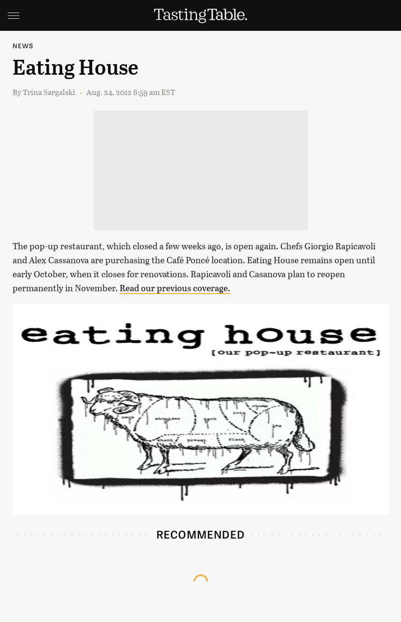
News (23, 45)
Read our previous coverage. (175, 288)
